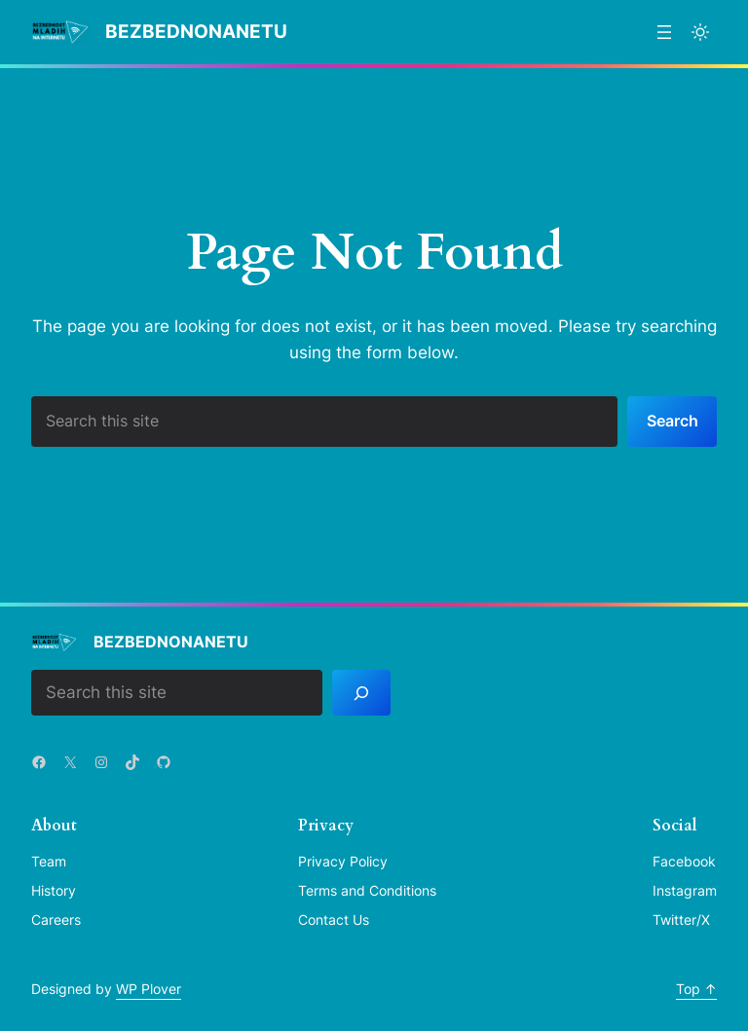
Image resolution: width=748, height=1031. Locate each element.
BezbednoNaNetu (196, 31)
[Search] (361, 693)
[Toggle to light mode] (700, 32)
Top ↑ (696, 988)
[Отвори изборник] (664, 32)
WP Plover (148, 988)
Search (672, 420)
